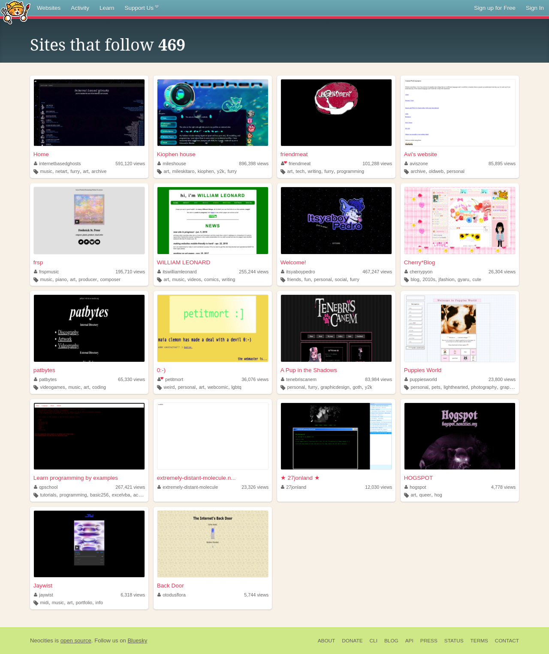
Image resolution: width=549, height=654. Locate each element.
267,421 (130, 487)
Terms (479, 641)
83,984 (378, 379)
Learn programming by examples (75, 478)
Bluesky (137, 640)
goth (357, 387)
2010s (428, 279)
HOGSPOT (418, 478)
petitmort (170, 379)
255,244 (253, 271)
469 (171, 45)
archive (99, 171)
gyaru (463, 279)
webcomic (218, 387)
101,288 (377, 163)
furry (75, 171)
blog (414, 279)
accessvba (144, 494)
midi (44, 602)
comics (211, 279)
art (85, 171)
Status (454, 641)
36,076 (254, 379)
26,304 (502, 271)
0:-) (161, 370)
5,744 (256, 594)
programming (350, 171)
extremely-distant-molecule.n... (196, 478)
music (46, 171)
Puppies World (423, 370)
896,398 (253, 163)
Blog (391, 641)
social (341, 279)
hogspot (415, 487)
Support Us (142, 8)
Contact (507, 641)
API (409, 641)
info (99, 602)
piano (60, 279)
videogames (52, 387)
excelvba (121, 494)
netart (61, 171)
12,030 (378, 487)
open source (75, 640)
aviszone (416, 163)
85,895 (502, 163)
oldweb (436, 171)
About (326, 641)
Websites (48, 8)
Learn (107, 8)
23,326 (254, 487)
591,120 (130, 163)
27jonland (293, 487)
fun (307, 279)
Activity (80, 8)
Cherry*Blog (419, 262)
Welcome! (293, 262)
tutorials (48, 494)
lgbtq (236, 387)
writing (314, 171)
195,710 (130, 271)
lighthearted (455, 387)
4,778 (503, 487)
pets (435, 387)
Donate (352, 641)
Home (41, 154)
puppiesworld (420, 379)
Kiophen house (176, 154)
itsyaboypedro (298, 271)
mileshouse (171, 163)
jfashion (446, 279)
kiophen (206, 171)
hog (438, 494)
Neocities (41, 640)
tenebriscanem (299, 379)
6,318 (133, 594)
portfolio (84, 602)
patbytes (44, 370)
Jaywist (42, 585)
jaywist (43, 594)
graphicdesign (335, 387)
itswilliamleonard (177, 271)
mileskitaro (183, 171)
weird (169, 387)
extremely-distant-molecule (187, 487)
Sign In (535, 8)
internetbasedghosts (57, 163)
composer (110, 279)
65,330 (131, 379)
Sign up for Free (495, 8)
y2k (220, 171)
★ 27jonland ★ (300, 478)
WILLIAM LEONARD (184, 262)
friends (294, 279)
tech (300, 171)
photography (484, 387)
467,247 (377, 271)
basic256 (99, 494)
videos (194, 279)
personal (455, 171)
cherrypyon (418, 271)
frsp (38, 262)
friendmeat (294, 154)
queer (425, 494)
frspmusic (46, 271)
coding (99, 387)
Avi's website (420, 154)
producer (87, 279)
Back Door (170, 585)
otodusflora (171, 594)
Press (428, 641)
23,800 (502, 379)
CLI (373, 641)
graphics (509, 387)
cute (477, 279)
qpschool (46, 487)
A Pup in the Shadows (309, 370)
